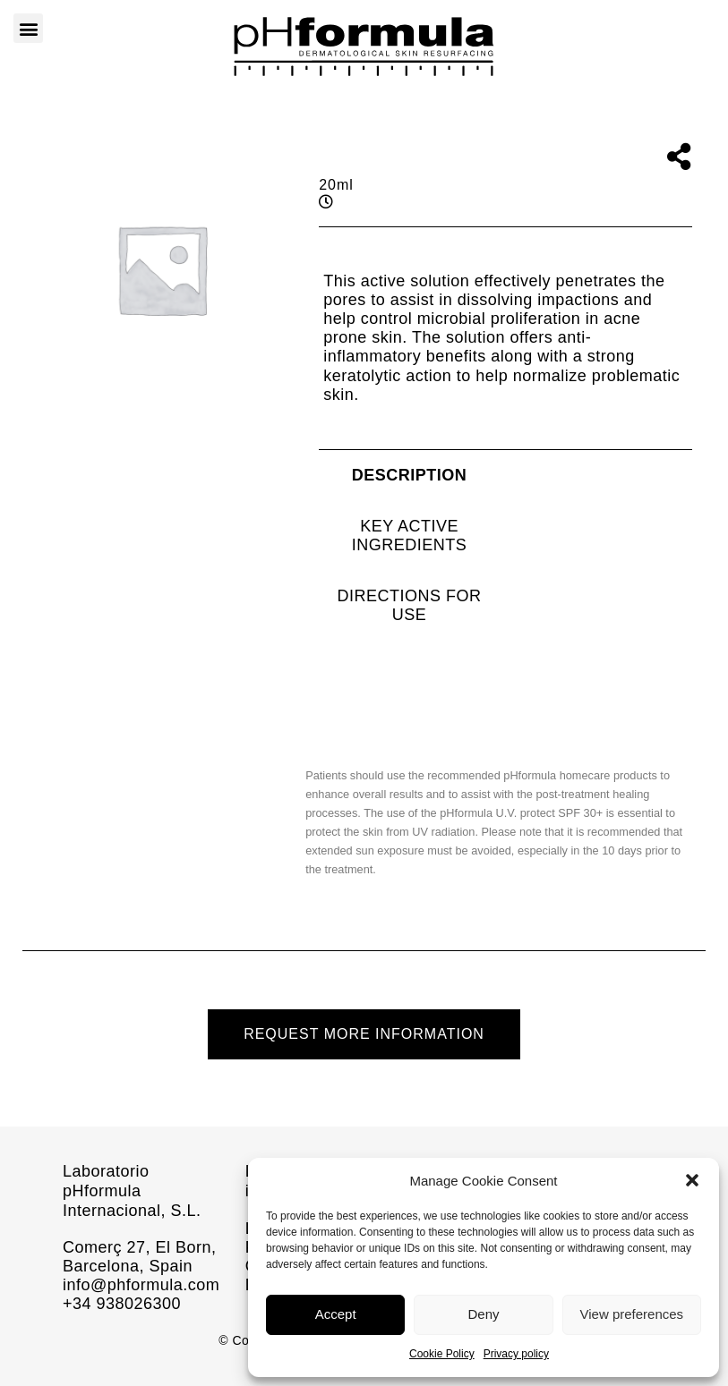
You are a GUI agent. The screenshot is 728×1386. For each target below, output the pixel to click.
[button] (692, 1180)
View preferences (632, 1314)
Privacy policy (516, 1354)
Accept (335, 1314)
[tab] (410, 475)
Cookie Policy (442, 1354)
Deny (483, 1314)
